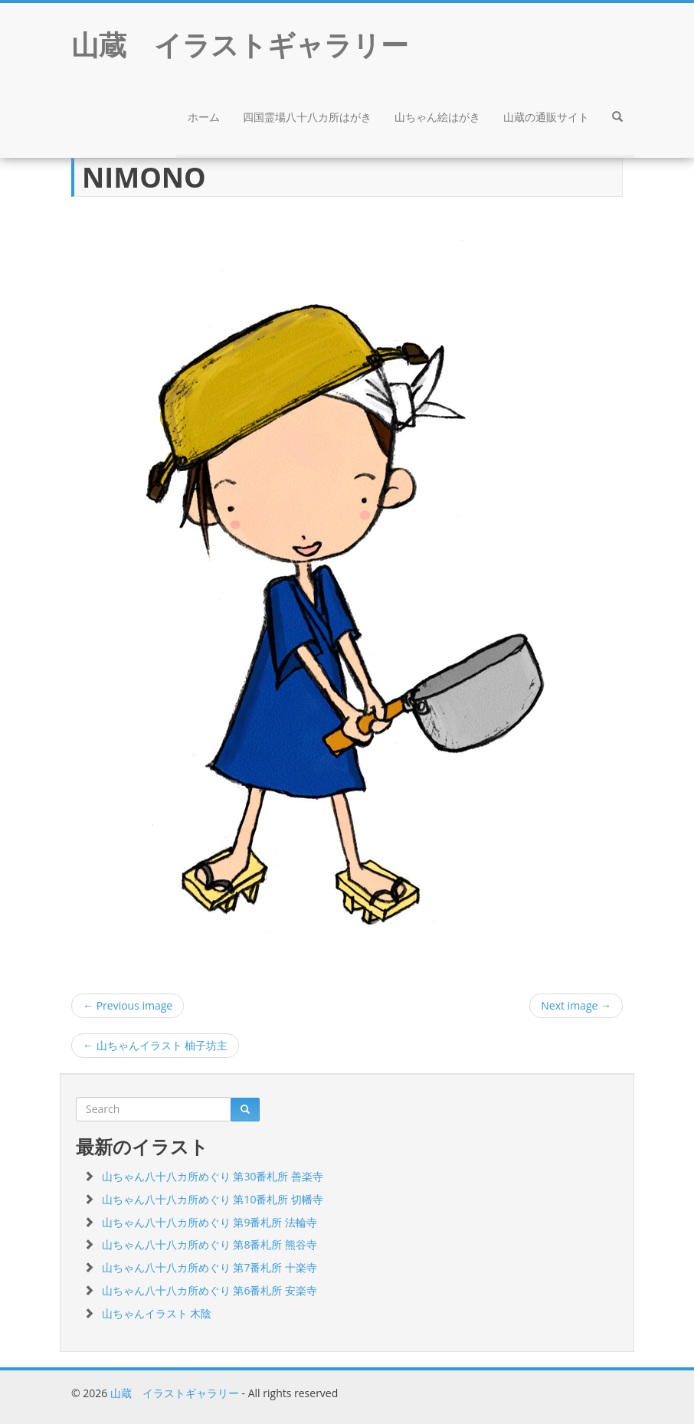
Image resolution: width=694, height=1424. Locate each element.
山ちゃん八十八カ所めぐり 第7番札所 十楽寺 (209, 1267)
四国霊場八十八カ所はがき (307, 117)
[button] (617, 119)
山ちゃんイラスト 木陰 (157, 1313)
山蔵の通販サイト (546, 117)
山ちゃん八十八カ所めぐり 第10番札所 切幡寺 (212, 1199)
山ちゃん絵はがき (437, 117)
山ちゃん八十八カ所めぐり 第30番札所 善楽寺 (212, 1176)
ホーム (204, 117)
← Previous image (127, 1005)
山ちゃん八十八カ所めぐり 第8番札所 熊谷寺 (209, 1244)
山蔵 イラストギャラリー (174, 1393)
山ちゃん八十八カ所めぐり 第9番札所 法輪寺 (209, 1222)
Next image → (576, 1005)
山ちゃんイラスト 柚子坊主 (155, 1045)
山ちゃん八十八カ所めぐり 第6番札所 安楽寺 (209, 1290)
